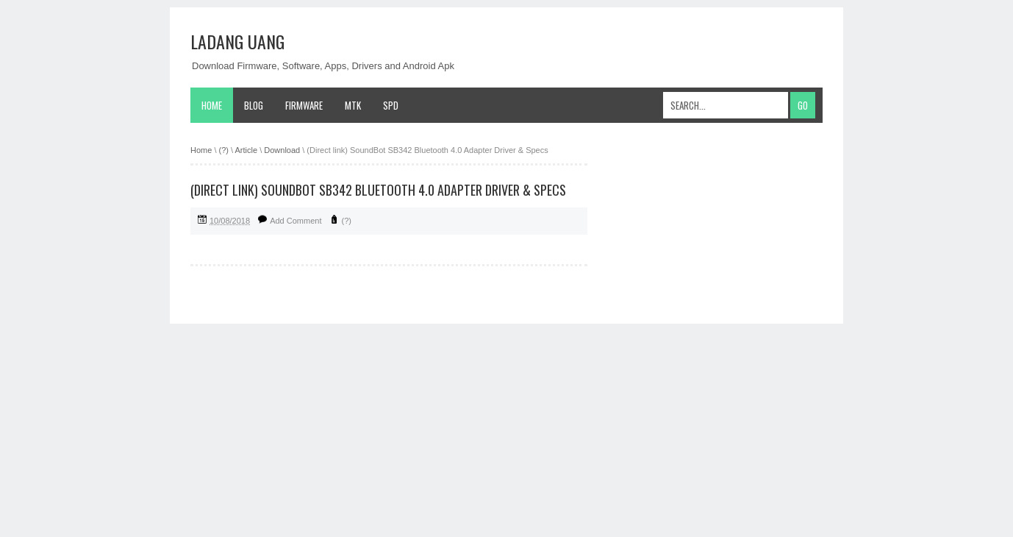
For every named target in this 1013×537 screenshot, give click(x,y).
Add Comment (295, 220)
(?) (346, 220)
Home (211, 105)
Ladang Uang (237, 41)
